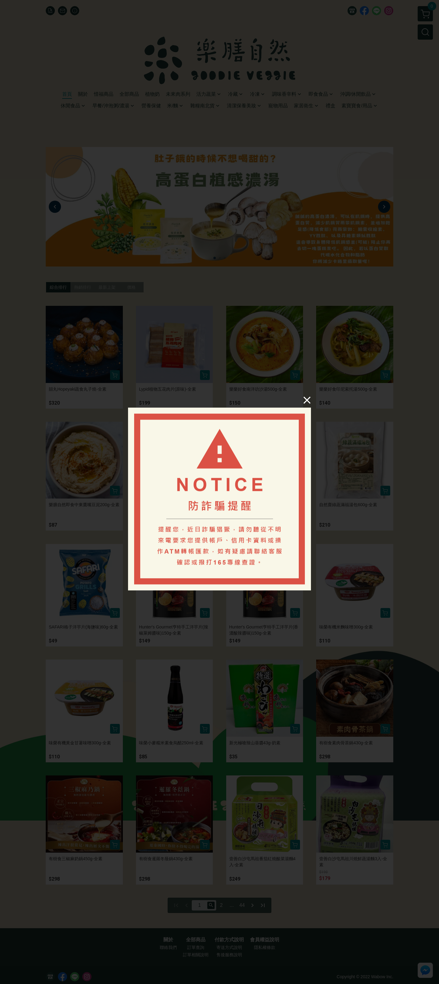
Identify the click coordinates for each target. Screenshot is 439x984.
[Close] (307, 400)
